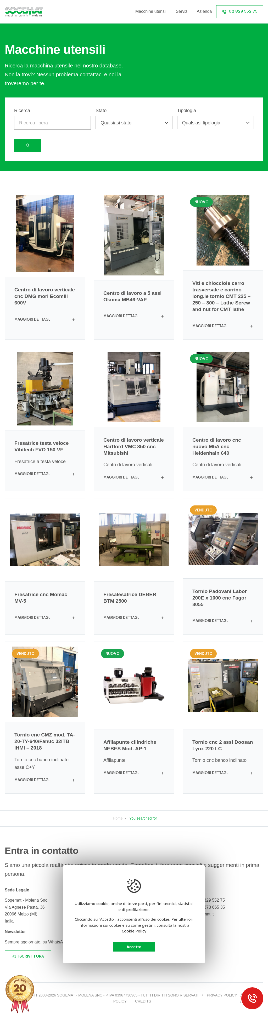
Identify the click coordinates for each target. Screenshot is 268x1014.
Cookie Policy (134, 931)
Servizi (182, 11)
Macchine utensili (151, 11)
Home (117, 818)
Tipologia (186, 110)
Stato (101, 110)
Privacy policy (222, 995)
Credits (143, 1001)
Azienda (204, 11)
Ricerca (22, 110)
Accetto (133, 946)
